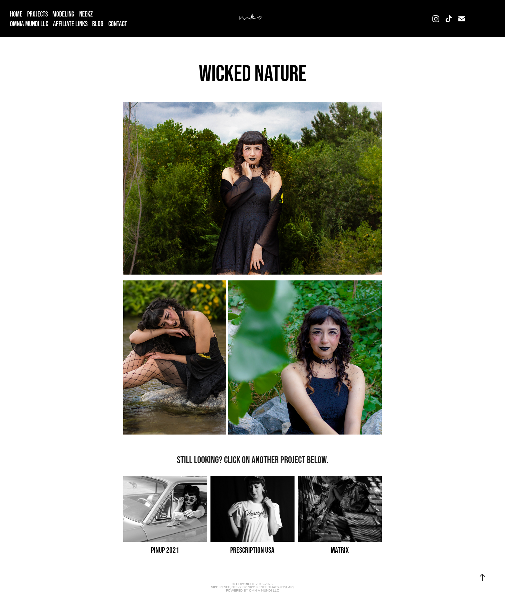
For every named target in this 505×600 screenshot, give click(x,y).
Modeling (63, 14)
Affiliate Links (70, 24)
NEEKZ (86, 14)
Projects (37, 14)
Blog (97, 24)
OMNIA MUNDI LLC (29, 24)
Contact (117, 24)
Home (16, 14)
